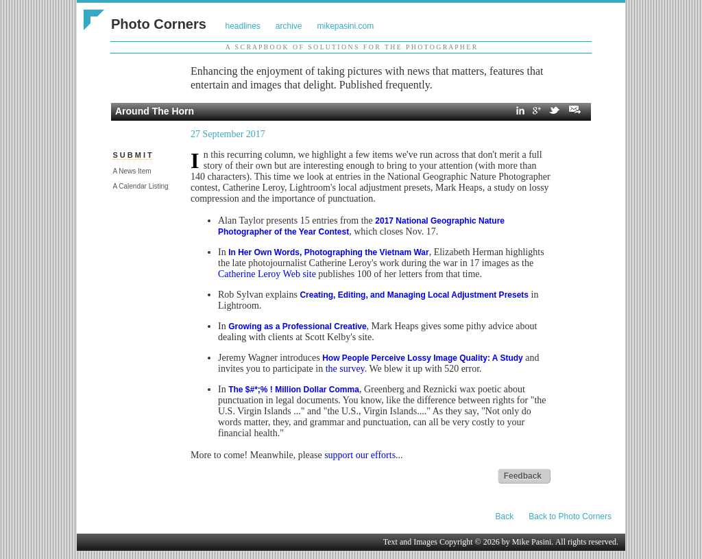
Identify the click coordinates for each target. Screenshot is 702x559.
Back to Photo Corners (570, 516)
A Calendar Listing (140, 186)
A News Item (131, 171)
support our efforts (360, 455)
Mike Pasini (532, 542)
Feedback (523, 476)
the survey (345, 369)
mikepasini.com (345, 26)
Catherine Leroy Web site (267, 274)
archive (289, 26)
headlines (242, 26)
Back (505, 516)
